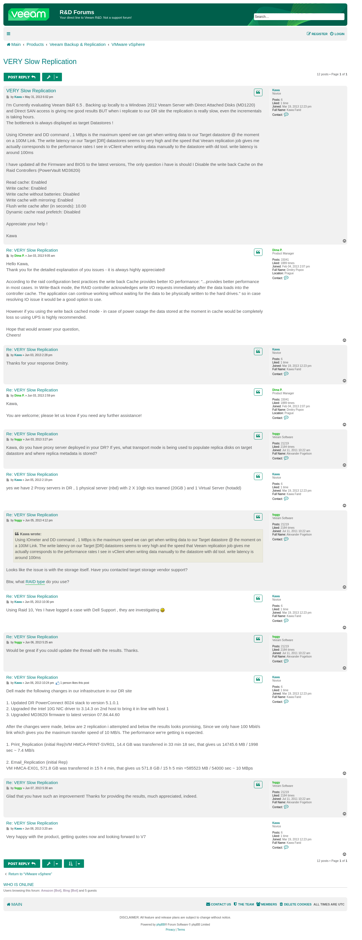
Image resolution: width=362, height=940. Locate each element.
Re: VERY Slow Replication (32, 250)
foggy (276, 433)
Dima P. (277, 250)
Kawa (276, 90)
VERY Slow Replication (40, 61)
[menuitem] (336, 34)
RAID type (35, 581)
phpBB (160, 924)
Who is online (18, 884)
